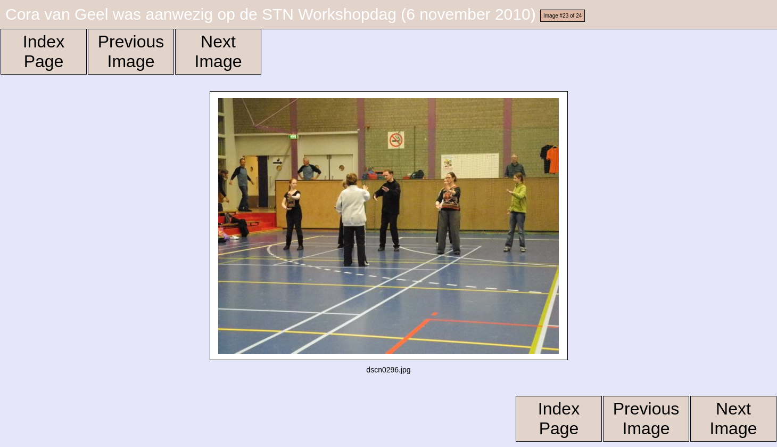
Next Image (218, 51)
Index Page (43, 51)
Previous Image (131, 51)
